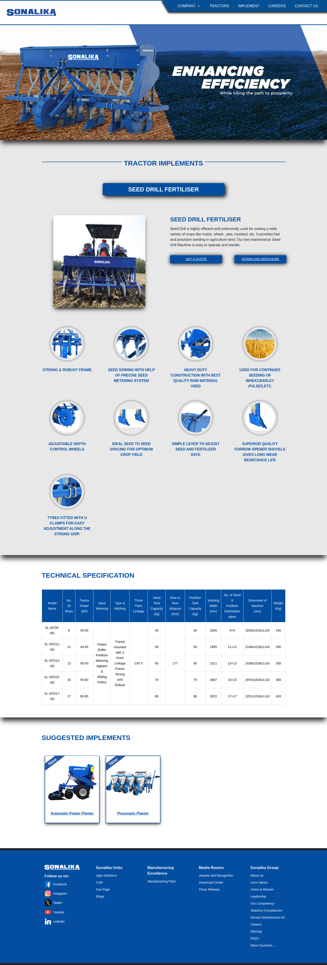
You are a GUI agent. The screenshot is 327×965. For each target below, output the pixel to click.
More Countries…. (263, 945)
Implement (248, 6)
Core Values (259, 882)
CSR (99, 882)
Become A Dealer (303, 17)
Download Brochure (260, 259)
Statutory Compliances (266, 910)
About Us (257, 875)
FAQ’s (254, 938)
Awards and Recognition (216, 875)
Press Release (209, 889)
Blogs (100, 896)
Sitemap (256, 931)
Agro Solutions (106, 875)
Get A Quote (196, 259)
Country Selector (263, 17)
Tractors (219, 6)
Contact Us (306, 6)
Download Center (211, 882)
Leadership (258, 896)
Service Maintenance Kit (267, 917)
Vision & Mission (262, 889)
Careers (277, 6)
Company (188, 6)
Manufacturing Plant (162, 881)
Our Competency (262, 903)
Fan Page (103, 889)
